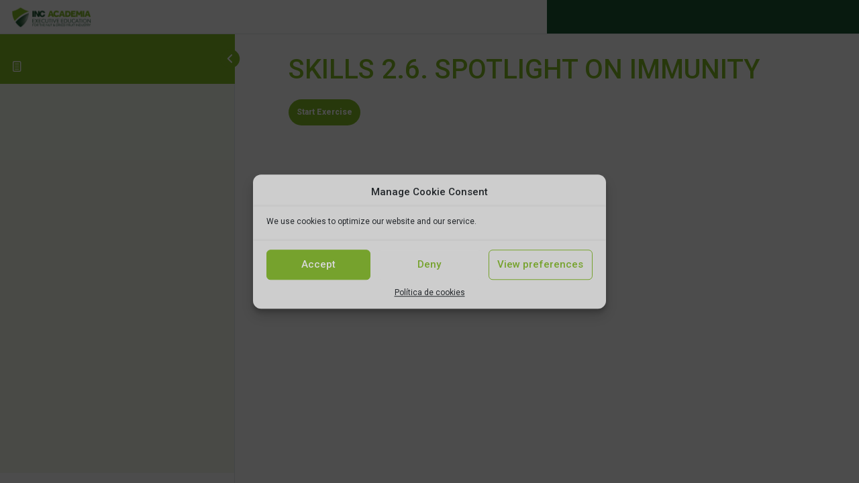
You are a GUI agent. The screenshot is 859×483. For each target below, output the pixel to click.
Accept (318, 264)
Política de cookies (430, 292)
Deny (429, 264)
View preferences (540, 264)
